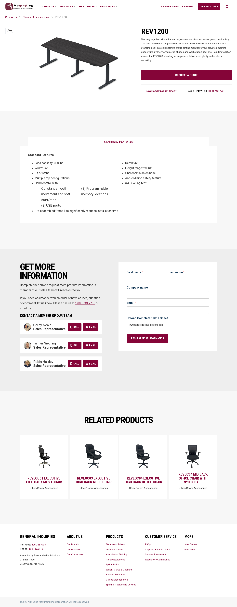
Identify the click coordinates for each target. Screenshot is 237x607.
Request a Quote (186, 75)
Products (11, 17)
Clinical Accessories (36, 17)
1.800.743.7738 (216, 91)
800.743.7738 (39, 544)
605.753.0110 (36, 548)
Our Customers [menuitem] (75, 554)
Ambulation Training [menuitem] (116, 554)
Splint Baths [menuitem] (112, 564)
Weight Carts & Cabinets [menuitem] (119, 569)
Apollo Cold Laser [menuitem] (115, 574)
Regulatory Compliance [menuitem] (157, 559)
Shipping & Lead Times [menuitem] (157, 549)
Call (76, 327)
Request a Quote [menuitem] (209, 6)
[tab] (118, 141)
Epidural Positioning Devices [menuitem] (121, 584)
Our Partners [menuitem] (73, 549)
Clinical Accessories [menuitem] (117, 579)
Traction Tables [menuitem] (114, 549)
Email (92, 327)
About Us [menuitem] (48, 6)
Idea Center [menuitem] (87, 6)
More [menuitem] (188, 537)
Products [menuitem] (66, 6)
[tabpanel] (118, 184)
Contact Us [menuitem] (187, 6)
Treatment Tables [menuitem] (115, 544)
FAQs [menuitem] (148, 544)
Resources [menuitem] (107, 6)
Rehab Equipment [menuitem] (115, 559)
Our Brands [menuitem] (73, 544)
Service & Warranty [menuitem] (155, 554)
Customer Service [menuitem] (170, 6)
